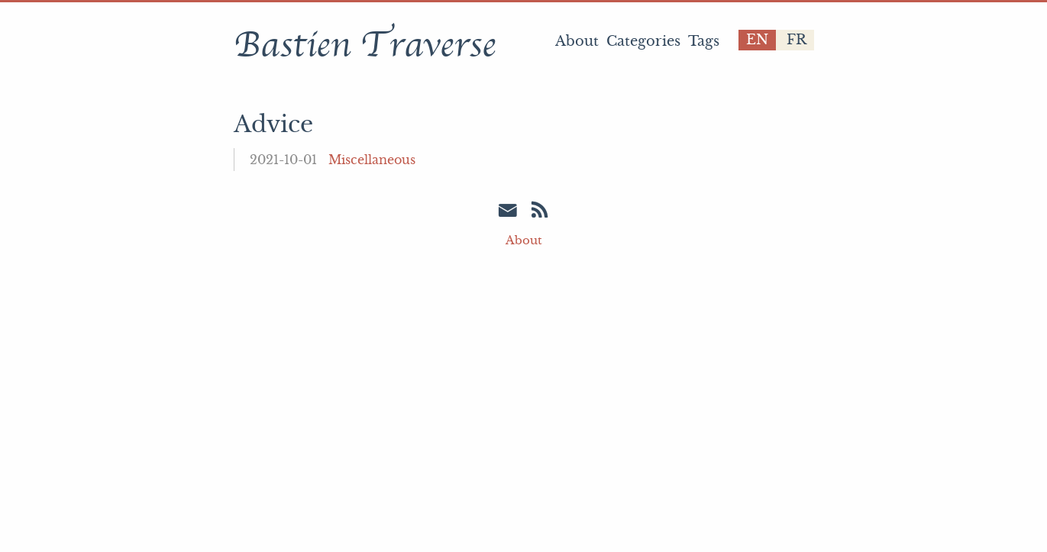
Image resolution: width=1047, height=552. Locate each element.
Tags (703, 41)
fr (796, 39)
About (577, 41)
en (757, 39)
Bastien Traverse (365, 45)
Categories (643, 41)
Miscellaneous (371, 159)
